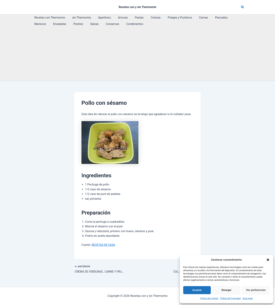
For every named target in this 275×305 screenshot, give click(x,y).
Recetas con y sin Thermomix (137, 7)
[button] (268, 260)
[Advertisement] (137, 54)
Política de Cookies (209, 298)
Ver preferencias (256, 290)
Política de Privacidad (230, 298)
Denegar (226, 290)
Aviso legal (247, 298)
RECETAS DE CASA (103, 245)
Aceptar (197, 290)
